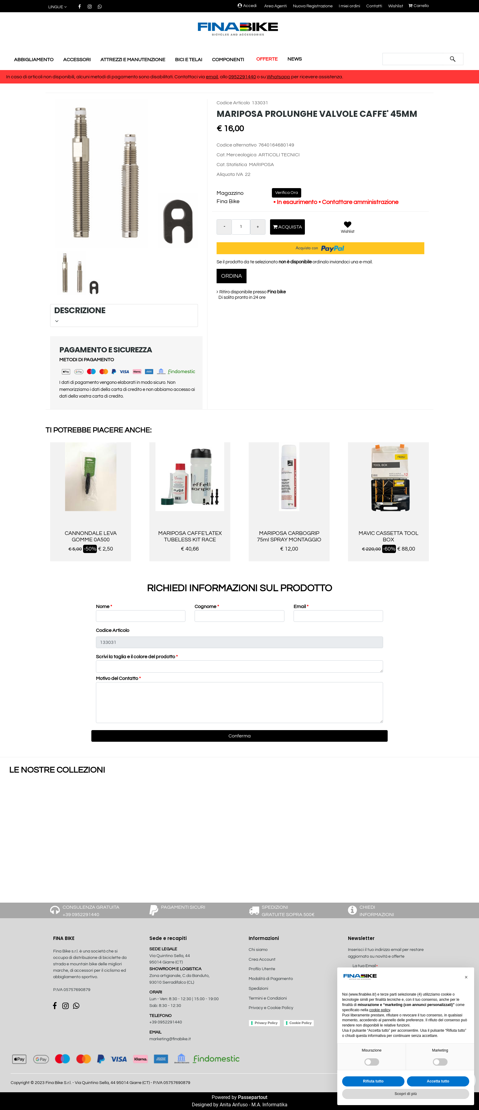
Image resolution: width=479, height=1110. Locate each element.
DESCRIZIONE (123, 314)
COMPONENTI (228, 59)
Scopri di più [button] (406, 1094)
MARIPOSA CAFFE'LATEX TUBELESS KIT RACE (190, 536)
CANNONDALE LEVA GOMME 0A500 (91, 536)
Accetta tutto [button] (438, 1081)
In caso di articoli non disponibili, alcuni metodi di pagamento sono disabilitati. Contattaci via (106, 76)
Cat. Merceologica (237, 154)
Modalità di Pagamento (271, 979)
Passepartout (252, 1097)
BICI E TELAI (188, 59)
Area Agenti (275, 6)
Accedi (247, 6)
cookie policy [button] (379, 1010)
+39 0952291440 (165, 1022)
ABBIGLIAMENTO (33, 59)
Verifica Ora (286, 193)
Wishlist (395, 6)
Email (301, 606)
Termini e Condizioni (268, 998)
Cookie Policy (301, 1023)
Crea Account (262, 959)
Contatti (374, 6)
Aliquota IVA (230, 174)
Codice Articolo (233, 102)
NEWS (294, 59)
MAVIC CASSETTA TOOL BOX (389, 536)
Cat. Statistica (232, 164)
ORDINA (231, 276)
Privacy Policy (266, 1023)
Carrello (418, 6)
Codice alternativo (237, 145)
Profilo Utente (262, 969)
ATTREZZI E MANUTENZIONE (133, 59)
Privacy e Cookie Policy (271, 1008)
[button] (58, 7)
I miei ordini (349, 6)
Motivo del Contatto (118, 678)
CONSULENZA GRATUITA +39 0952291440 (91, 911)
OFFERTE (267, 59)
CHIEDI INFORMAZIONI (377, 911)
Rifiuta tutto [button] (373, 1081)
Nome (104, 606)
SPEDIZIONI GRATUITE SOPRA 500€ (288, 911)
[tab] (124, 315)
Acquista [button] (287, 226)
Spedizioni (258, 988)
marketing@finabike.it (170, 1039)
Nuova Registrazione (313, 6)
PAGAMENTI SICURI (183, 907)
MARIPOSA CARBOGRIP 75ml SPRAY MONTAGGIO (289, 536)
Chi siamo (258, 950)
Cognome (207, 606)
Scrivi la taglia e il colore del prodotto (137, 656)
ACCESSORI (77, 59)
